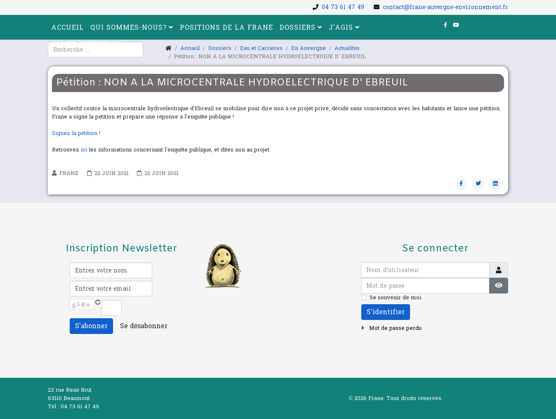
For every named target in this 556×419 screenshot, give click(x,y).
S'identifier (386, 312)
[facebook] (445, 25)
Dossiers (298, 27)
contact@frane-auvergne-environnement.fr (445, 7)
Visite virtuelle (86, 44)
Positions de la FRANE (226, 27)
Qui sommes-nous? (128, 27)
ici (84, 150)
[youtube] (456, 25)
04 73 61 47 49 (343, 7)
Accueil (67, 27)
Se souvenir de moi (395, 298)
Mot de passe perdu (395, 328)
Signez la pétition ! (76, 133)
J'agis (341, 27)
